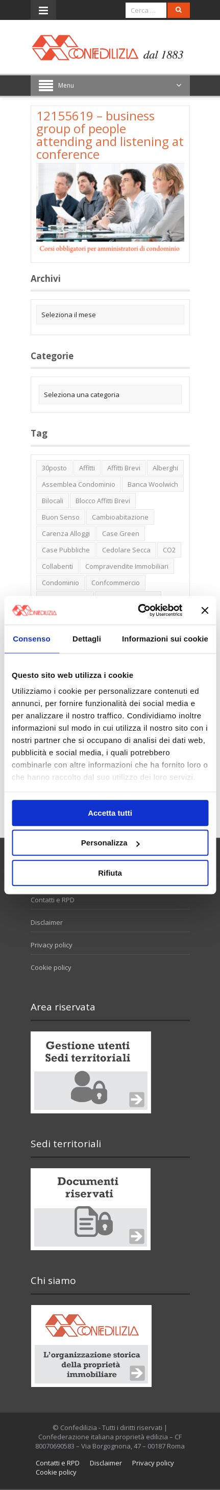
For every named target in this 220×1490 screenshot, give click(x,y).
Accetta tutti (110, 813)
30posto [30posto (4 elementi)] (54, 467)
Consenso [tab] (31, 638)
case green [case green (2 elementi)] (120, 533)
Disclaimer (47, 922)
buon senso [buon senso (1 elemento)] (61, 517)
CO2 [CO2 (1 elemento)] (169, 549)
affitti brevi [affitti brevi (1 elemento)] (123, 467)
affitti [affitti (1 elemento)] (87, 467)
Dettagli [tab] (86, 638)
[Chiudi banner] (204, 610)
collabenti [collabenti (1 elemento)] (57, 566)
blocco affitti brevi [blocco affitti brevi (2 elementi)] (103, 500)
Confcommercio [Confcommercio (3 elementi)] (115, 582)
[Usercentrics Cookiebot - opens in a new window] (138, 610)
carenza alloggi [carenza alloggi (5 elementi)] (66, 533)
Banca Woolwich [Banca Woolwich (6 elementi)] (153, 484)
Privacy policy (51, 944)
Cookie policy (51, 967)
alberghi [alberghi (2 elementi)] (165, 467)
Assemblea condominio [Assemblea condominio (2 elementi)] (78, 484)
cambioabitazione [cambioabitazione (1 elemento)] (120, 517)
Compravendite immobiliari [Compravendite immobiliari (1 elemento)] (126, 566)
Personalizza (110, 842)
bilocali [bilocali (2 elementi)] (52, 500)
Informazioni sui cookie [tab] (165, 638)
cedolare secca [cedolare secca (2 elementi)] (126, 549)
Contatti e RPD (53, 899)
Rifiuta (110, 872)
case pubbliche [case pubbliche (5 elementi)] (66, 549)
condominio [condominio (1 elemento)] (60, 582)
